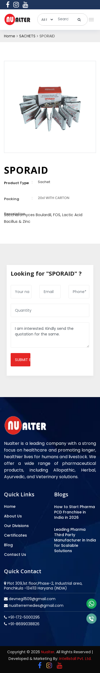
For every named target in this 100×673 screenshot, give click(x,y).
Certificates (15, 535)
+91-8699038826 (23, 624)
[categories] (46, 19)
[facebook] (8, 4)
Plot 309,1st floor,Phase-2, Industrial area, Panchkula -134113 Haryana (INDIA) (43, 586)
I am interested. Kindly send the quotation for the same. (50, 335)
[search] (79, 19)
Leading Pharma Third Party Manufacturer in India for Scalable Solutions (75, 540)
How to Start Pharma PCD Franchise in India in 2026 (74, 512)
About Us (13, 516)
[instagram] (16, 4)
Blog (8, 545)
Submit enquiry (22, 359)
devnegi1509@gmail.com (31, 598)
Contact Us (15, 554)
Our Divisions (16, 525)
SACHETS (27, 36)
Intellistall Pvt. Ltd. (75, 658)
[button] (90, 18)
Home (9, 36)
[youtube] (25, 4)
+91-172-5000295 (23, 617)
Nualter (47, 652)
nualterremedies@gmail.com (35, 605)
